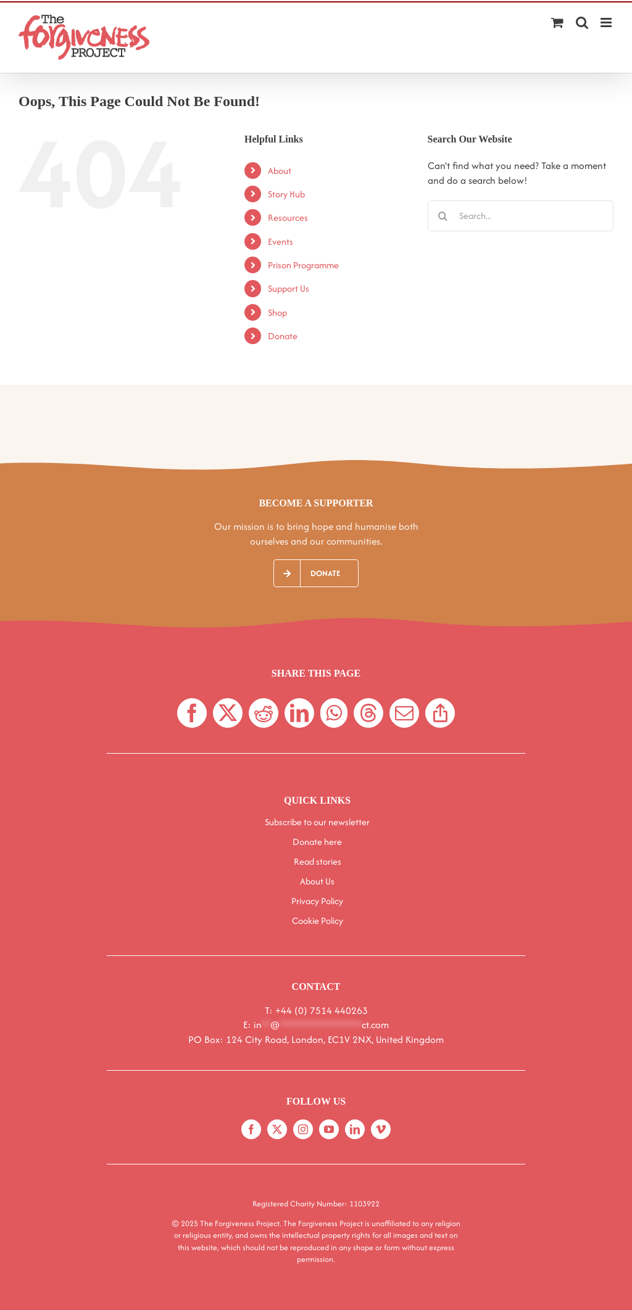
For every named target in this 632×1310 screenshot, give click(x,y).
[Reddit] (263, 713)
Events (280, 241)
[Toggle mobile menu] (607, 22)
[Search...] (520, 215)
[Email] (404, 713)
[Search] (443, 215)
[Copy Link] (440, 713)
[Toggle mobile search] (582, 22)
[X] (228, 713)
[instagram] (303, 1129)
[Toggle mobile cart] (557, 22)
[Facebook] (192, 713)
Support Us (288, 288)
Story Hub (286, 193)
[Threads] (368, 713)
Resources (288, 217)
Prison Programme (303, 264)
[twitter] (277, 1129)
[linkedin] (355, 1129)
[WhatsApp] (334, 713)
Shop (277, 312)
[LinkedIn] (299, 713)
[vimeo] (381, 1129)
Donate (282, 335)
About (279, 170)
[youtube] (329, 1129)
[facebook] (251, 1129)
